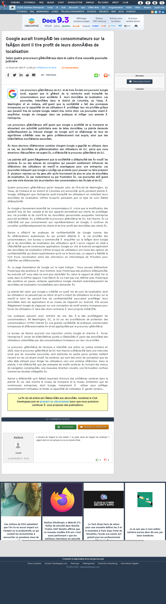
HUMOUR (130, 12)
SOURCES (91, 12)
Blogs (50, 2)
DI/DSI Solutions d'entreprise (30, 8)
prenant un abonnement (55, 408)
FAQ (41, 2)
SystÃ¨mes (159, 8)
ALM (63, 8)
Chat (61, 2)
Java (83, 8)
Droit (115, 2)
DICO (121, 12)
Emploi (90, 2)
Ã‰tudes (103, 2)
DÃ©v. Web (93, 8)
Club (125, 2)
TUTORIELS (22, 12)
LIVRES (54, 12)
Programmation (116, 8)
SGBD (129, 8)
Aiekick (18, 456)
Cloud (50, 8)
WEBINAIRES (42, 12)
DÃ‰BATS (104, 12)
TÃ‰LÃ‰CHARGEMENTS (72, 12)
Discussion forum (139, 81)
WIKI (113, 12)
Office (137, 8)
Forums (15, 2)
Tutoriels (29, 2)
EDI (103, 8)
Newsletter (74, 2)
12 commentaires (69, 74)
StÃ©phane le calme (46, 74)
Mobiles (147, 8)
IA (57, 8)
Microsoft (73, 8)
